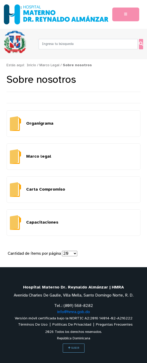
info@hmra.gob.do (73, 312)
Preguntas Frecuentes (114, 325)
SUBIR (73, 347)
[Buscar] (141, 44)
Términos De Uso (33, 325)
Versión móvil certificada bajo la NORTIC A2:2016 (73, 318)
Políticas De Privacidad (71, 325)
